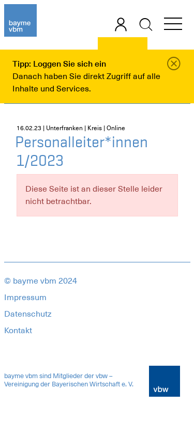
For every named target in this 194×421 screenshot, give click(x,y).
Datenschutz (28, 314)
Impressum (25, 297)
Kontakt (18, 330)
